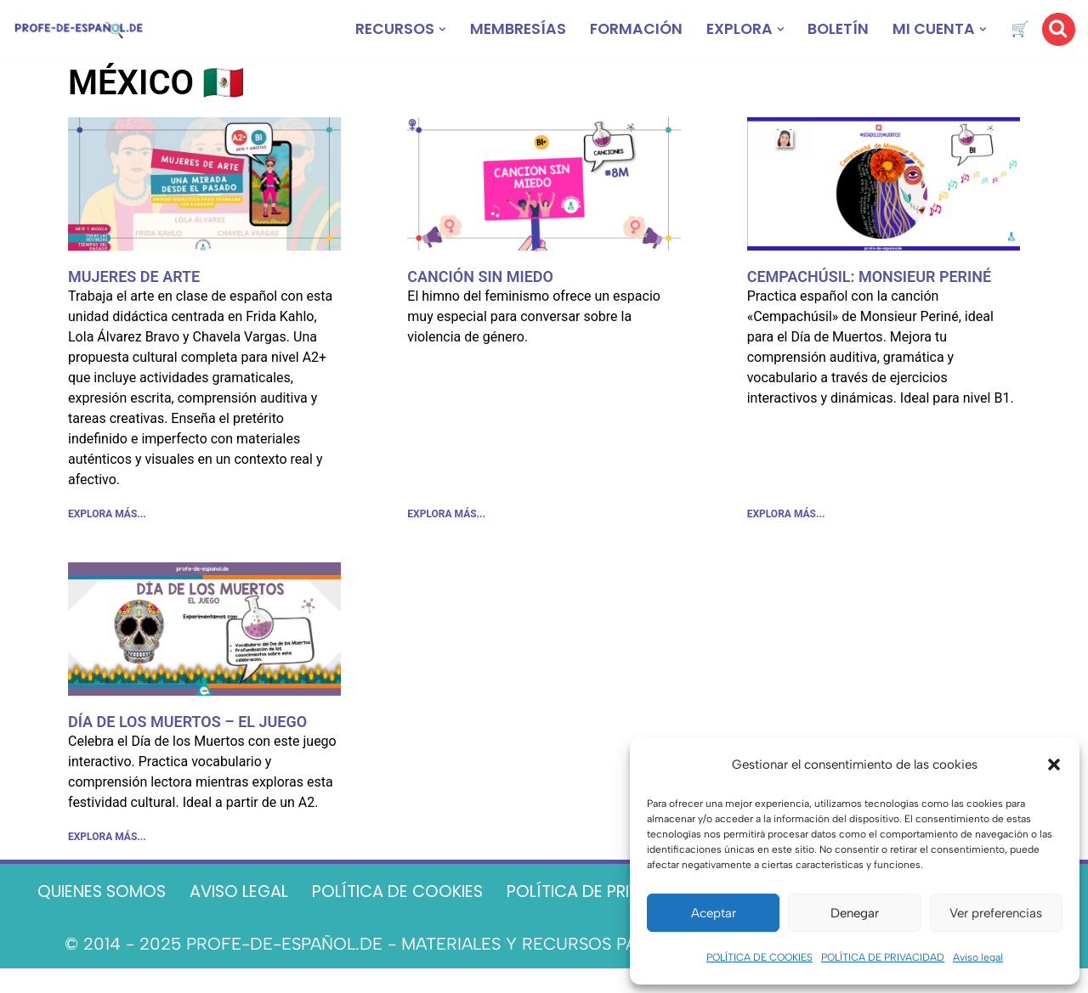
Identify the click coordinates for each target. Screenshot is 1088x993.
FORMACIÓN (629, 29)
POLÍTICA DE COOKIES (759, 957)
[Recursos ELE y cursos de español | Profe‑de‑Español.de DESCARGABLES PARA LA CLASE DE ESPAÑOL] (78, 29)
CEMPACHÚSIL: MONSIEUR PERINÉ (869, 276)
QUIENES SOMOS (138, 892)
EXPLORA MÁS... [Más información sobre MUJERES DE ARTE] (107, 516)
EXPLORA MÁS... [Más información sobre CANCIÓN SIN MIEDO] (446, 516)
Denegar (854, 913)
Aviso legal (978, 957)
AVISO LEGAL (283, 892)
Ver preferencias (995, 913)
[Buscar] (1058, 29)
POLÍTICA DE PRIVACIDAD (882, 957)
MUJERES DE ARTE (134, 276)
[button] (1054, 764)
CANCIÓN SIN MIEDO (480, 276)
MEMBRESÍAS (509, 29)
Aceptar (713, 913)
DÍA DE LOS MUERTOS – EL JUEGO (187, 723)
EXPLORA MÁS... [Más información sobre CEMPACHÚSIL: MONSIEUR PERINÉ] (786, 516)
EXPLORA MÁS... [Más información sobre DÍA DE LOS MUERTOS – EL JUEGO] (107, 840)
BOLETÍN (836, 29)
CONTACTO (544, 920)
